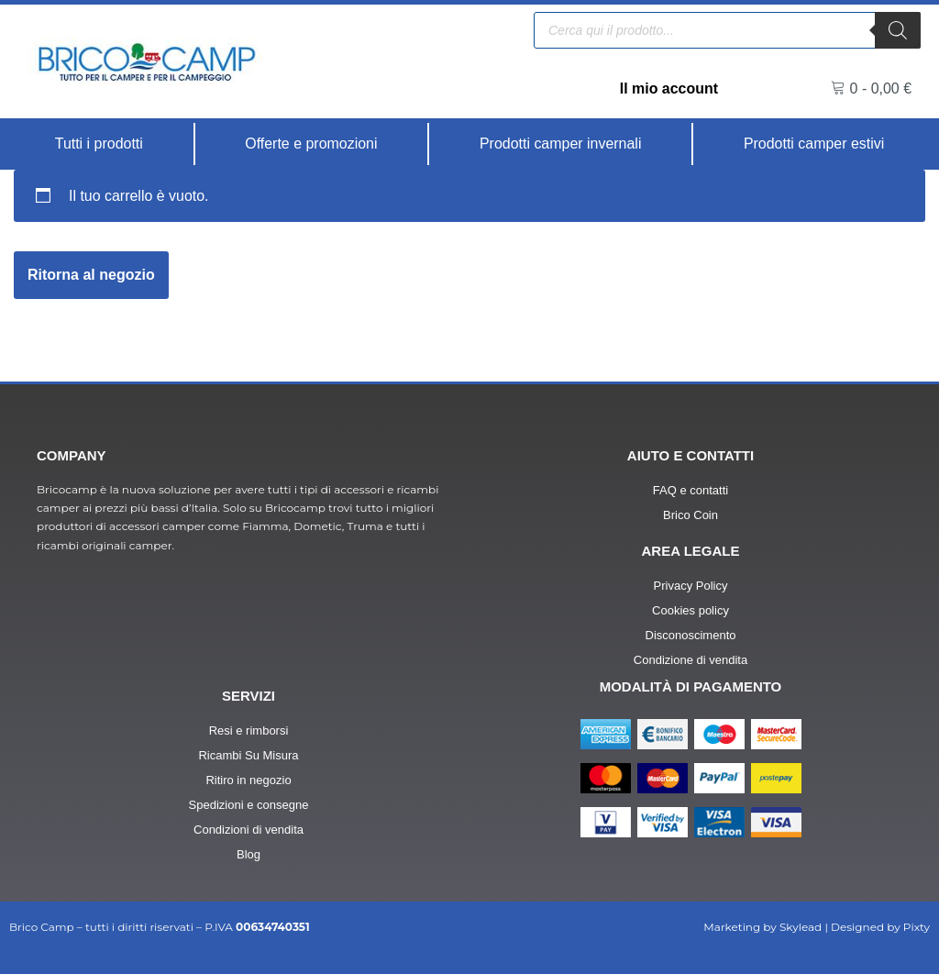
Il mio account (668, 88)
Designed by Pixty (880, 928)
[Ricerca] (898, 30)
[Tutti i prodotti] (99, 144)
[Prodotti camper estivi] (813, 144)
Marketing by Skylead (762, 928)
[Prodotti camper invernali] (561, 144)
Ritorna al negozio (91, 274)
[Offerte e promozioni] (311, 144)
